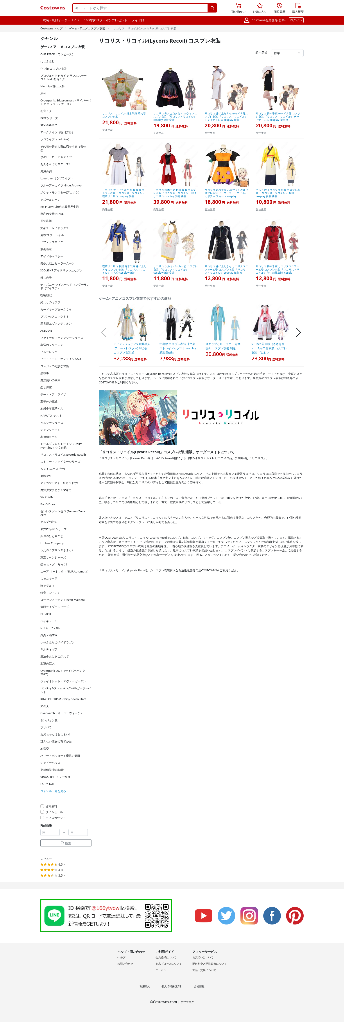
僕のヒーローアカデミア (56, 157)
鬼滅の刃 (46, 171)
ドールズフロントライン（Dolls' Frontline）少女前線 (61, 445)
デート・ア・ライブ (53, 394)
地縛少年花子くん (51, 408)
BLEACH (45, 614)
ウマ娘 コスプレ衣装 (53, 68)
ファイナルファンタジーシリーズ (61, 338)
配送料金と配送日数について (209, 964)
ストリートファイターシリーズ (60, 462)
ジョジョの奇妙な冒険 (54, 366)
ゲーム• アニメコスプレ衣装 (87, 28)
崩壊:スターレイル (52, 235)
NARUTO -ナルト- (51, 415)
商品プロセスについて (169, 964)
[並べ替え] (287, 53)
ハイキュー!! (48, 621)
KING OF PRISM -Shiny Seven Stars (63, 699)
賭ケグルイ (47, 586)
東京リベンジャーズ (53, 557)
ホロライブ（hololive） (55, 139)
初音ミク (46, 111)
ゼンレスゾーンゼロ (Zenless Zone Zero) (62, 513)
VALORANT (47, 497)
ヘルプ (121, 957)
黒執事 (44, 373)
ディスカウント (56, 818)
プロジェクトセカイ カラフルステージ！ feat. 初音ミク (63, 77)
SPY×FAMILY (48, 125)
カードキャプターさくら (56, 309)
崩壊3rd (45, 476)
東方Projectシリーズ (53, 529)
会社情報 (199, 986)
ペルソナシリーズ (51, 423)
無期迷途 (46, 249)
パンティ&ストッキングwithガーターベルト (65, 690)
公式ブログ (187, 1002)
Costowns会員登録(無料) (268, 20)
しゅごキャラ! (49, 578)
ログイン (296, 20)
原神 (43, 93)
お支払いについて (202, 957)
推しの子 (46, 277)
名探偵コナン (48, 437)
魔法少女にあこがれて (54, 656)
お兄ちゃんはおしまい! (55, 734)
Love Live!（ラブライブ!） (57, 178)
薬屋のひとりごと (51, 536)
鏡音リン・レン (50, 593)
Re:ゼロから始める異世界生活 (59, 207)
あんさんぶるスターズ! (55, 164)
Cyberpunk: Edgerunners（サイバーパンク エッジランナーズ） (65, 102)
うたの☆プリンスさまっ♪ (56, 550)
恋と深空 (46, 387)
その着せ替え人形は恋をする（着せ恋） (63, 148)
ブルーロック (48, 352)
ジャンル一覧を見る (53, 791)
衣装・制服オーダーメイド (61, 20)
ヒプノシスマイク (51, 242)
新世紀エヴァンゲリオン (56, 323)
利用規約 (145, 986)
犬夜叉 (44, 706)
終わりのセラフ (50, 302)
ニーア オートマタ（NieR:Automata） (65, 571)
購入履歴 (298, 8)
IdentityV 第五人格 (52, 86)
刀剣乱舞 (46, 221)
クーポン (161, 970)
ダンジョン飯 (48, 720)
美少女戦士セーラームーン (57, 263)
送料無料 (51, 806)
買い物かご (238, 8)
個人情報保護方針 (172, 986)
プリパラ (46, 727)
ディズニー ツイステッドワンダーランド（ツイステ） (65, 286)
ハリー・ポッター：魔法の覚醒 (60, 756)
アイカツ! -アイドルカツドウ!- (59, 483)
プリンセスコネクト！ (54, 316)
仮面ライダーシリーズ (54, 607)
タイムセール (54, 812)
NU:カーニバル (50, 628)
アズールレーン (50, 200)
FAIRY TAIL (47, 784)
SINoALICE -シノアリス (55, 777)
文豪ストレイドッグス (54, 228)
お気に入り (260, 8)
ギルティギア (48, 649)
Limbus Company (52, 543)
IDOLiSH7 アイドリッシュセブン (61, 270)
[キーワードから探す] (140, 8)
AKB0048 (46, 330)
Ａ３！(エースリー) (52, 469)
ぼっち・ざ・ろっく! (53, 564)
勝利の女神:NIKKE (52, 214)
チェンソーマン (50, 430)
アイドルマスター (51, 256)
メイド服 (138, 20)
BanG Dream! (49, 504)
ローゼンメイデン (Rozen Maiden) (62, 600)
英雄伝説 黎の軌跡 (52, 770)
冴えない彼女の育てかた (56, 741)
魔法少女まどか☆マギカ (56, 490)
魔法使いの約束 (50, 380)
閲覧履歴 (279, 8)
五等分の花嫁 (48, 401)
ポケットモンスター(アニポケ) (59, 192)
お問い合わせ (125, 964)
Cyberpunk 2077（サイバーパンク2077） (62, 672)
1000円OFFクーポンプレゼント (105, 20)
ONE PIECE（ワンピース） (57, 54)
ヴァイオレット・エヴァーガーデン (63, 681)
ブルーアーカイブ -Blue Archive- (61, 185)
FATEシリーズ (49, 118)
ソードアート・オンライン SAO (60, 359)
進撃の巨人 (47, 663)
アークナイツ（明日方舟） (57, 132)
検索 (66, 843)
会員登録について (166, 957)
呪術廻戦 (46, 295)
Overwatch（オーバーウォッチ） (61, 713)
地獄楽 (44, 749)
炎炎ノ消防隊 (48, 635)
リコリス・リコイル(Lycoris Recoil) (63, 455)
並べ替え (261, 52)
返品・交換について (204, 970)
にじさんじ (47, 61)
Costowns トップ (51, 28)
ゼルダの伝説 (48, 522)
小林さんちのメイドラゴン (57, 642)
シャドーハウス (50, 763)
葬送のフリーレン (51, 345)
